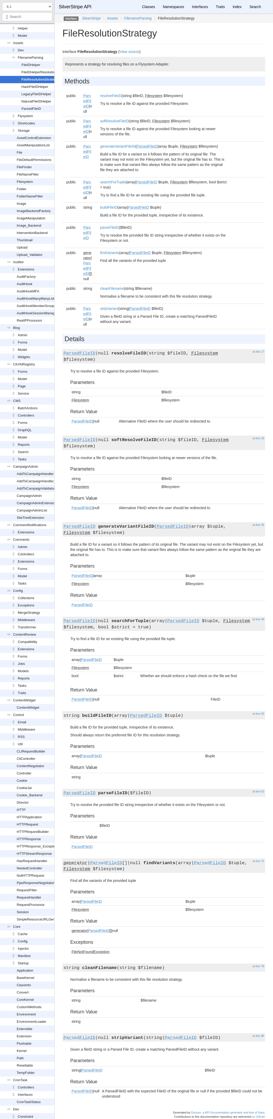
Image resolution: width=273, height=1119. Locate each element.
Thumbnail (25, 240)
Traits (22, 693)
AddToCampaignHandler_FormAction (45, 481)
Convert (23, 992)
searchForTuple (113, 182)
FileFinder (24, 167)
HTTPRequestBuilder (33, 832)
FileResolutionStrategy (39, 79)
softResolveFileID (114, 121)
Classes (148, 7)
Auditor (18, 262)
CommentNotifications (29, 525)
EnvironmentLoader (31, 1022)
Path (20, 1058)
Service (23, 393)
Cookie (22, 781)
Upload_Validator (30, 255)
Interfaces (25, 1095)
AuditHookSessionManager (37, 313)
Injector (23, 948)
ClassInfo (24, 985)
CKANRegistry (24, 364)
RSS (21, 737)
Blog (16, 328)
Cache (23, 934)
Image (21, 204)
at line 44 (258, 619)
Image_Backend (29, 225)
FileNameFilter (28, 174)
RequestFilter (27, 890)
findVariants (109, 253)
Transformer (27, 627)
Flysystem (25, 116)
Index (237, 7)
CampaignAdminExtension (37, 503)
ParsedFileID (31, 109)
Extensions (26, 269)
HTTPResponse (29, 839)
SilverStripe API (75, 6)
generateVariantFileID (117, 146)
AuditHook (24, 284)
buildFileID (108, 207)
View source (129, 52)
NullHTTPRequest (30, 875)
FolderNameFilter (30, 196)
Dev (21, 50)
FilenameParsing (30, 57)
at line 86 (258, 1035)
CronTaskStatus (29, 1102)
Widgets (24, 357)
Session (23, 912)
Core (16, 927)
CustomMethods (29, 1007)
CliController (26, 759)
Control (18, 715)
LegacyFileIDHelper (36, 94)
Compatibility (27, 642)
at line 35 (258, 524)
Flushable (24, 1043)
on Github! (258, 1116)
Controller (24, 773)
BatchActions (28, 408)
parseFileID (109, 227)
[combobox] (27, 16)
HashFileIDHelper (34, 87)
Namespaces (173, 7)
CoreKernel (25, 1000)
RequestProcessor (31, 905)
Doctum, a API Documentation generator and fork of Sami (227, 1112)
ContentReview (24, 634)
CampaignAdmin (25, 466)
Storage (24, 131)
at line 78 (258, 966)
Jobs (21, 664)
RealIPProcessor (29, 320)
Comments (21, 540)
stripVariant (109, 308)
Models (23, 671)
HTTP (21, 810)
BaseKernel (25, 978)
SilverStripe (91, 18)
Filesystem (25, 182)
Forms (22, 342)
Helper (23, 28)
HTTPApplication (29, 817)
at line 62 (258, 791)
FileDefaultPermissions (34, 160)
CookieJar (24, 788)
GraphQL (25, 430)
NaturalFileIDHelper (36, 101)
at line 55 (258, 713)
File (19, 152)
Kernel (22, 1051)
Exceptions (26, 605)
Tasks (22, 459)
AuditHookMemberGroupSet (38, 306)
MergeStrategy (29, 613)
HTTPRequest (27, 824)
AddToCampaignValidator (36, 488)
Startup (23, 963)
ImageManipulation (31, 218)
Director (23, 802)
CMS (17, 401)
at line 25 (258, 438)
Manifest (24, 956)
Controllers (26, 415)
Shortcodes (26, 123)
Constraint (25, 1116)
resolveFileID (111, 96)
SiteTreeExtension (30, 518)
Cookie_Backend (29, 795)
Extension (24, 1036)
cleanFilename (112, 288)
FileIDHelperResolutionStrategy (45, 72)
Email (22, 722)
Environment (26, 1014)
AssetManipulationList (33, 145)
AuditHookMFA (28, 291)
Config (18, 591)
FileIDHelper (30, 65)
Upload (22, 247)
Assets (18, 43)
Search (23, 452)
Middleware (26, 620)
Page (22, 386)
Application (25, 970)
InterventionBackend (32, 233)
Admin (22, 335)
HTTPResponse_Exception (37, 846)
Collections (26, 598)
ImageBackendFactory (34, 211)
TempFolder (26, 1073)
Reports (24, 445)
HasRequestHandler (32, 861)
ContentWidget (24, 700)
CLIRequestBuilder (31, 751)
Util (20, 744)
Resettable (25, 1065)
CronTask (20, 1080)
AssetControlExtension (34, 138)
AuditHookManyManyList (35, 298)
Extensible (24, 1029)
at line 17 (258, 351)
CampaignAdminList (32, 510)
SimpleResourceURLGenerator (40, 919)
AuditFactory (26, 277)
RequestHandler (29, 897)
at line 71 (258, 861)
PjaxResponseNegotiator (35, 883)
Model (22, 36)
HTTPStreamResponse (34, 854)
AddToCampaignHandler (35, 474)
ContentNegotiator (30, 766)
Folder (21, 189)
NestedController (29, 868)
